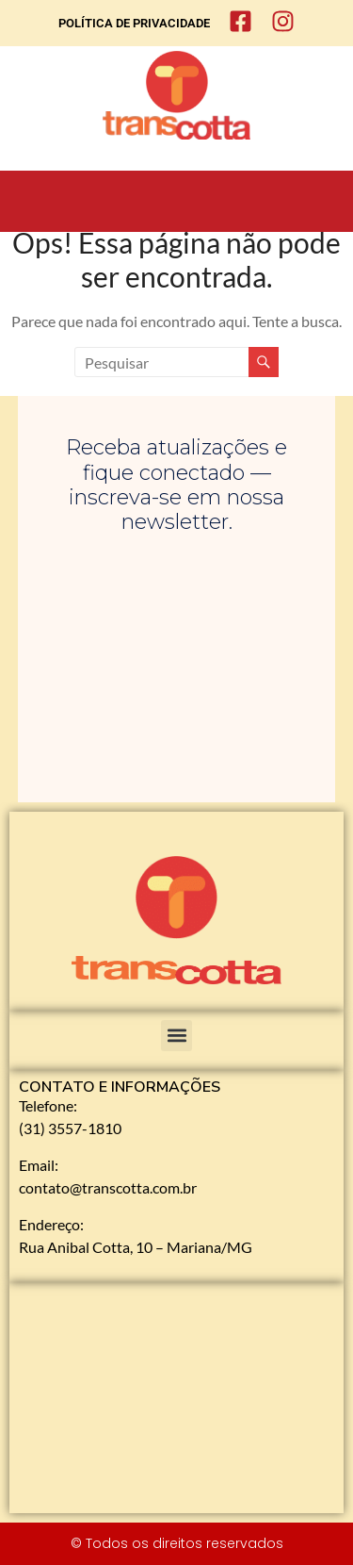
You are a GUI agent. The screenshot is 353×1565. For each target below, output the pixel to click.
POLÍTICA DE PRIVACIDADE (134, 23)
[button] (176, 1035)
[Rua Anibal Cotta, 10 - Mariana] (176, 1398)
